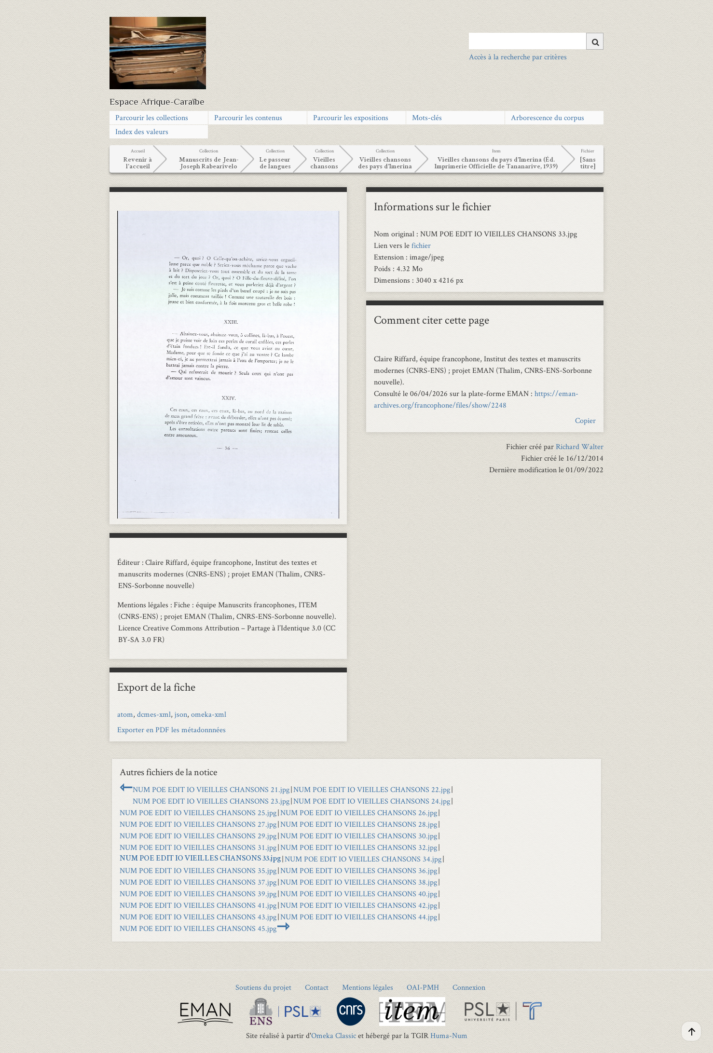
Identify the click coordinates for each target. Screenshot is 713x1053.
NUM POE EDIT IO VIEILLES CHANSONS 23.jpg (211, 801)
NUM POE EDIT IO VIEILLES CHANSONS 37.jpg (198, 882)
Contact (317, 987)
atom (125, 714)
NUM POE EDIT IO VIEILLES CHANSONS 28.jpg (358, 824)
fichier (421, 245)
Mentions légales (367, 987)
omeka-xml (208, 714)
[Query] (536, 41)
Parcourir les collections (151, 117)
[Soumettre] (594, 41)
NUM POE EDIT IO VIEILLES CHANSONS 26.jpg (358, 812)
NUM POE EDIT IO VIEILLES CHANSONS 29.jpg (198, 836)
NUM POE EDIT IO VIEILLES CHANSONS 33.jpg (200, 859)
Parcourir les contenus (248, 117)
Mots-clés (427, 117)
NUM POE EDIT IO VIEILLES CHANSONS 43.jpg (198, 917)
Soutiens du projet (263, 987)
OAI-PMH (423, 987)
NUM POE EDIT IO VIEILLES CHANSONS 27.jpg (198, 824)
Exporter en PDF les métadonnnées (171, 730)
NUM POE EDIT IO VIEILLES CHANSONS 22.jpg (371, 789)
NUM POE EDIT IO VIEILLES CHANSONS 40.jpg (358, 894)
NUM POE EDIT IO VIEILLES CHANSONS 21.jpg (211, 789)
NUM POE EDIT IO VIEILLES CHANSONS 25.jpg (198, 812)
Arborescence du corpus (547, 117)
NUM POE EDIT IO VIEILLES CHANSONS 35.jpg (198, 870)
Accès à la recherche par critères (518, 57)
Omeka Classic (333, 1035)
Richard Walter (579, 446)
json (181, 714)
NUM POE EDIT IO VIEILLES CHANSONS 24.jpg (371, 801)
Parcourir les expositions (350, 117)
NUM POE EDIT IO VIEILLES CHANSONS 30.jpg (358, 836)
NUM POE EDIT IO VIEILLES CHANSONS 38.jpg (358, 882)
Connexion (468, 987)
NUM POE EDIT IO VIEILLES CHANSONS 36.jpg (358, 870)
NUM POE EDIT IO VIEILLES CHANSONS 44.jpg (358, 917)
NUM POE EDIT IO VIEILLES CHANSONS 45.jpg (198, 928)
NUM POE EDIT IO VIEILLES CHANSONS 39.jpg (198, 894)
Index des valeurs (141, 131)
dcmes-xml (154, 714)
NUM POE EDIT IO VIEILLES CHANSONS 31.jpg (198, 847)
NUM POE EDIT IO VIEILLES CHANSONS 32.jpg (358, 847)
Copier (585, 420)
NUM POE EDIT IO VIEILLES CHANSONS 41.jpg (198, 905)
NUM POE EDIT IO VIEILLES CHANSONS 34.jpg (363, 859)
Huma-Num (448, 1035)
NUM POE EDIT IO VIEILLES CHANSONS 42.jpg (358, 905)
